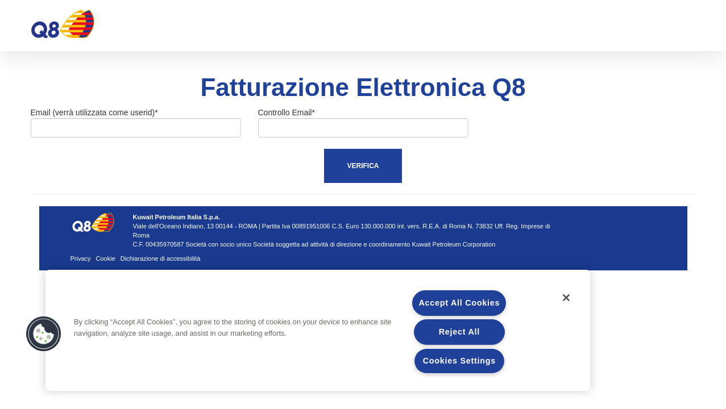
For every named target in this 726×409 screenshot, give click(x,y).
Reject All (459, 331)
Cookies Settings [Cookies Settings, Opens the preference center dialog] (459, 360)
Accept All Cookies (459, 302)
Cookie (105, 258)
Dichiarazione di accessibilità (161, 258)
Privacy (80, 258)
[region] (317, 330)
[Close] (566, 297)
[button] (44, 334)
